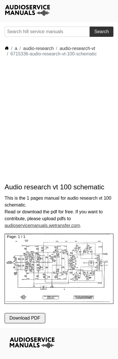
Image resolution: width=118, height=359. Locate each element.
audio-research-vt (77, 48)
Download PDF (24, 318)
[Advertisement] (59, 120)
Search (101, 31)
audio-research (38, 48)
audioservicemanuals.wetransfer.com (42, 225)
